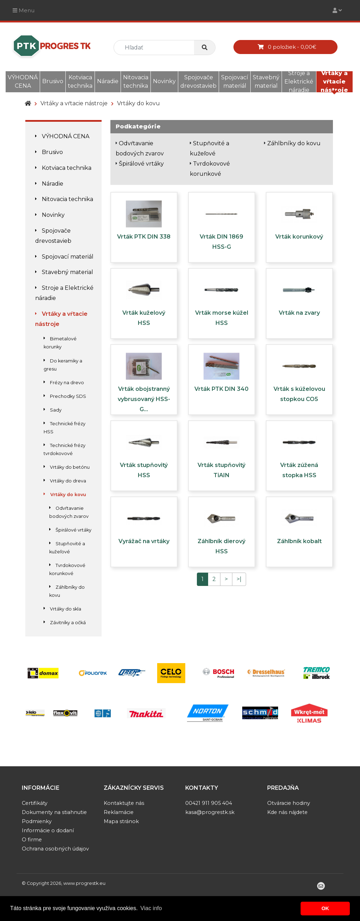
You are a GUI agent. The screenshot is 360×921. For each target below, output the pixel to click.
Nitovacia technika (135, 81)
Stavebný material (266, 81)
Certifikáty (34, 803)
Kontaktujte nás (124, 803)
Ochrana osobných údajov (55, 849)
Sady (53, 410)
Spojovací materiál (234, 81)
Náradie (107, 81)
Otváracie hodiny (288, 803)
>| (239, 579)
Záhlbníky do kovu (294, 143)
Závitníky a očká (65, 622)
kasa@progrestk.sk (209, 812)
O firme (32, 839)
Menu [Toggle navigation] (23, 10)
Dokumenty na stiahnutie (54, 812)
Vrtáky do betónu (67, 467)
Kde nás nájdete (287, 812)
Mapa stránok (121, 821)
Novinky (164, 81)
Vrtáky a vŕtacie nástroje (334, 81)
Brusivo (52, 81)
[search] (156, 47)
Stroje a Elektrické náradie (298, 81)
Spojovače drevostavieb (198, 81)
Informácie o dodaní (48, 830)
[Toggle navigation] (337, 10)
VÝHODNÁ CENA (23, 81)
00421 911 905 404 (208, 803)
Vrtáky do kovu (138, 103)
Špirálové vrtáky (70, 530)
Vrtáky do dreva (65, 480)
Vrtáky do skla (62, 609)
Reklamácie (119, 812)
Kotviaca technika (80, 81)
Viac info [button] (151, 908)
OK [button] (325, 908)
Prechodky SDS (65, 396)
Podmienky (37, 821)
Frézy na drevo (64, 382)
